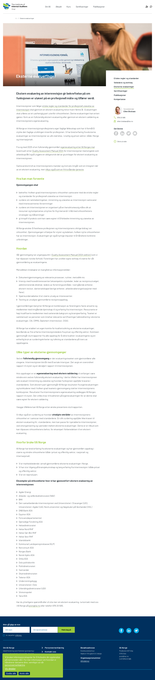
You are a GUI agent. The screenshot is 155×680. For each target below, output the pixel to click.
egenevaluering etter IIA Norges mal (78, 147)
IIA (16, 18)
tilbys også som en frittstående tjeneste (64, 169)
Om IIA (48, 6)
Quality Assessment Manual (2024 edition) (71, 254)
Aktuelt (59, 6)
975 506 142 (85, 661)
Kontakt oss (50, 652)
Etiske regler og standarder (126, 78)
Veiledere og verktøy (123, 83)
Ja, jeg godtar (14, 635)
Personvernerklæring (54, 648)
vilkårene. (18, 635)
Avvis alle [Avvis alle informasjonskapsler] (24, 673)
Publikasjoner (99, 6)
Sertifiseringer (82, 6)
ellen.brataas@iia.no (125, 121)
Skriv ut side (122, 141)
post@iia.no (34, 605)
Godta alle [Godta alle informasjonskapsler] (11, 673)
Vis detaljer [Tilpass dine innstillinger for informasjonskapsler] (10, 669)
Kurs (69, 6)
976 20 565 (121, 117)
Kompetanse (119, 99)
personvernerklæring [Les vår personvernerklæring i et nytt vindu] (15, 665)
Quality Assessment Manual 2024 (47, 151)
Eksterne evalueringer (124, 87)
